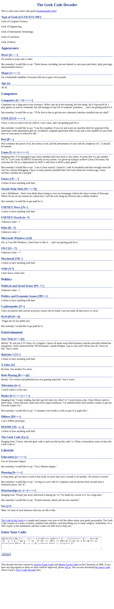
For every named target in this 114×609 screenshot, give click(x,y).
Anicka (37, 567)
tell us (68, 569)
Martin (62, 567)
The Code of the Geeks (12, 520)
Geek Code (47, 567)
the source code (102, 569)
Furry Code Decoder (26, 572)
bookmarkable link (46, 11)
